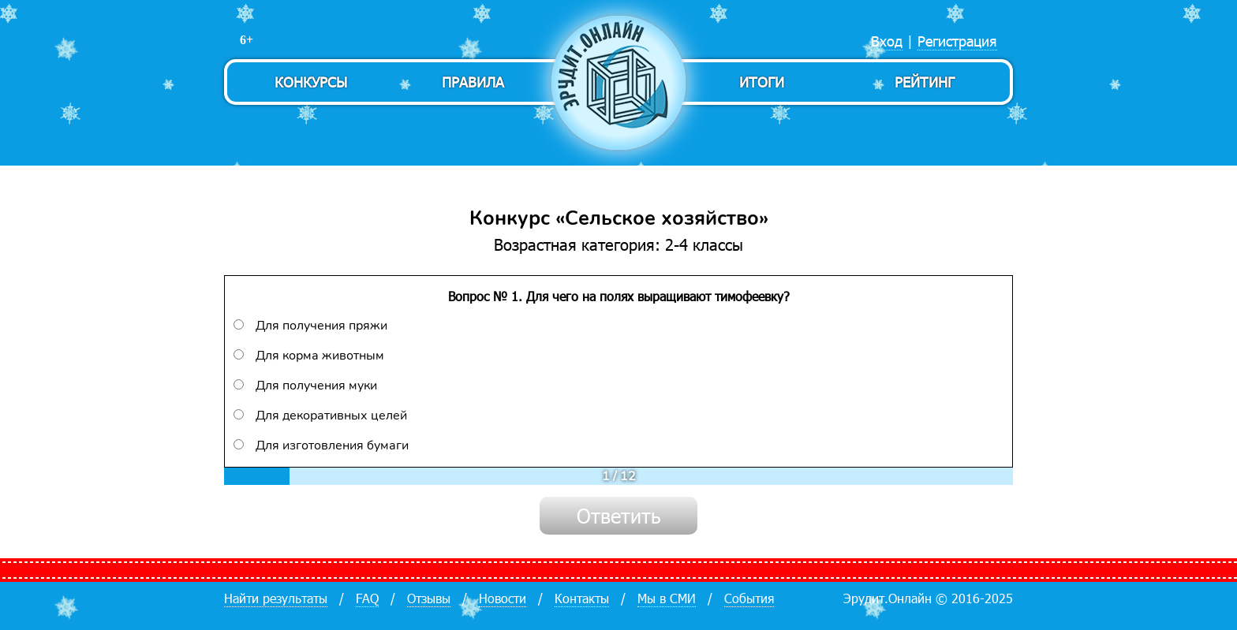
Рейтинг (925, 82)
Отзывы (428, 598)
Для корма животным (309, 355)
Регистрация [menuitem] (957, 41)
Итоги (761, 82)
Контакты (582, 598)
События (749, 598)
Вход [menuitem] (887, 41)
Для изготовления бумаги (321, 445)
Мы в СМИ (666, 598)
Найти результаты (275, 598)
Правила (473, 82)
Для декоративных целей (320, 415)
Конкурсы (311, 82)
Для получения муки (305, 385)
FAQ (367, 598)
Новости (502, 598)
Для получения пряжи (310, 325)
